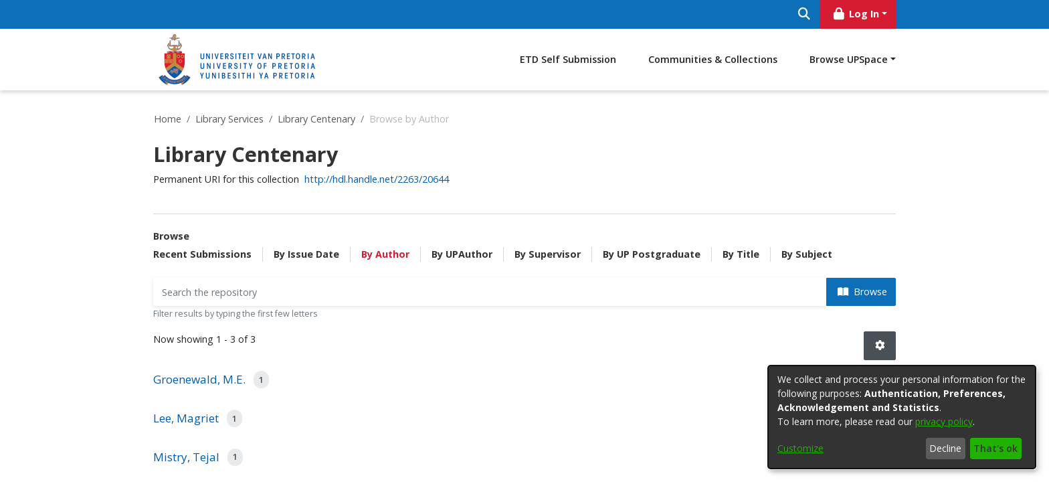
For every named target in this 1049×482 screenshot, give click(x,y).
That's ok (995, 448)
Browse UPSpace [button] (848, 59)
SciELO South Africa (191, 462)
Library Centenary (316, 118)
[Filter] (490, 244)
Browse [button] (862, 244)
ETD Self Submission (568, 59)
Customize (800, 448)
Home (167, 118)
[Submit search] (803, 14)
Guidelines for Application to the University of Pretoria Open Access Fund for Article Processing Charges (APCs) (519, 426)
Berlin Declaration (188, 334)
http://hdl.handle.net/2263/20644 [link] (376, 179)
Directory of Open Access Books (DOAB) (232, 414)
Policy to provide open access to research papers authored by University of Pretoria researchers (506, 369)
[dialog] (902, 417)
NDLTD (166, 446)
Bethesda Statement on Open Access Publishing (250, 350)
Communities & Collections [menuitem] (712, 59)
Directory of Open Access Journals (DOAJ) (234, 430)
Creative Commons (191, 398)
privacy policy (944, 421)
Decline (945, 448)
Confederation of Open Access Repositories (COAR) (256, 382)
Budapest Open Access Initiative (217, 366)
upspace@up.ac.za (699, 334)
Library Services (229, 118)
